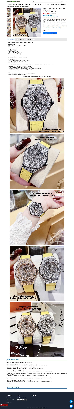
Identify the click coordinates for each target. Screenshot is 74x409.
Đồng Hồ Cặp (41, 4)
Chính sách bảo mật (10, 397)
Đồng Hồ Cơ (47, 4)
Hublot (14, 44)
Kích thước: (45, 27)
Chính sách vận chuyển (10, 399)
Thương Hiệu (21, 4)
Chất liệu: (57, 27)
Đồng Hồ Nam (28, 4)
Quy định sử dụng (9, 402)
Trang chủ (10, 4)
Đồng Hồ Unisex (54, 4)
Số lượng (44, 30)
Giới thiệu (15, 4)
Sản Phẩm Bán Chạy (62, 4)
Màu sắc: (51, 27)
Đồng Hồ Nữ (34, 4)
